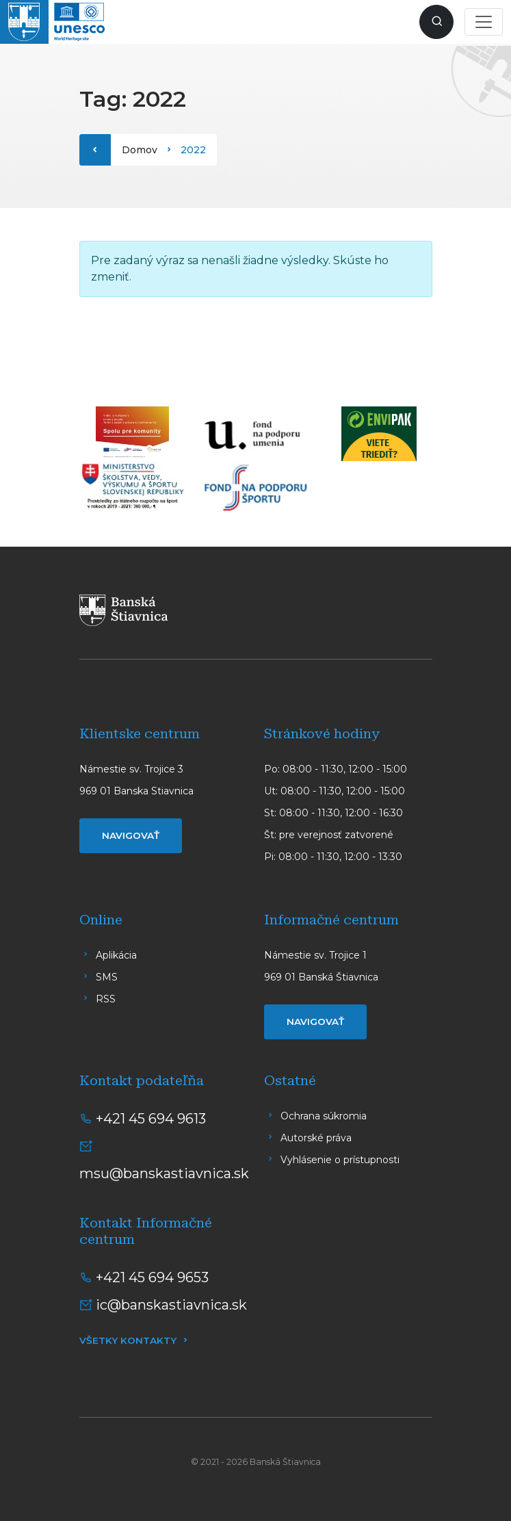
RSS (106, 999)
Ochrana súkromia (323, 1116)
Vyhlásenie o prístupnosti (339, 1160)
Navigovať (130, 835)
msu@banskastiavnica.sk (164, 1173)
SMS (107, 977)
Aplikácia (116, 955)
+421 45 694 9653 (152, 1277)
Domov (139, 150)
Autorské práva (316, 1138)
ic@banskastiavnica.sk (171, 1305)
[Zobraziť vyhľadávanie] (436, 22)
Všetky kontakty (127, 1340)
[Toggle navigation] (483, 22)
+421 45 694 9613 (151, 1118)
